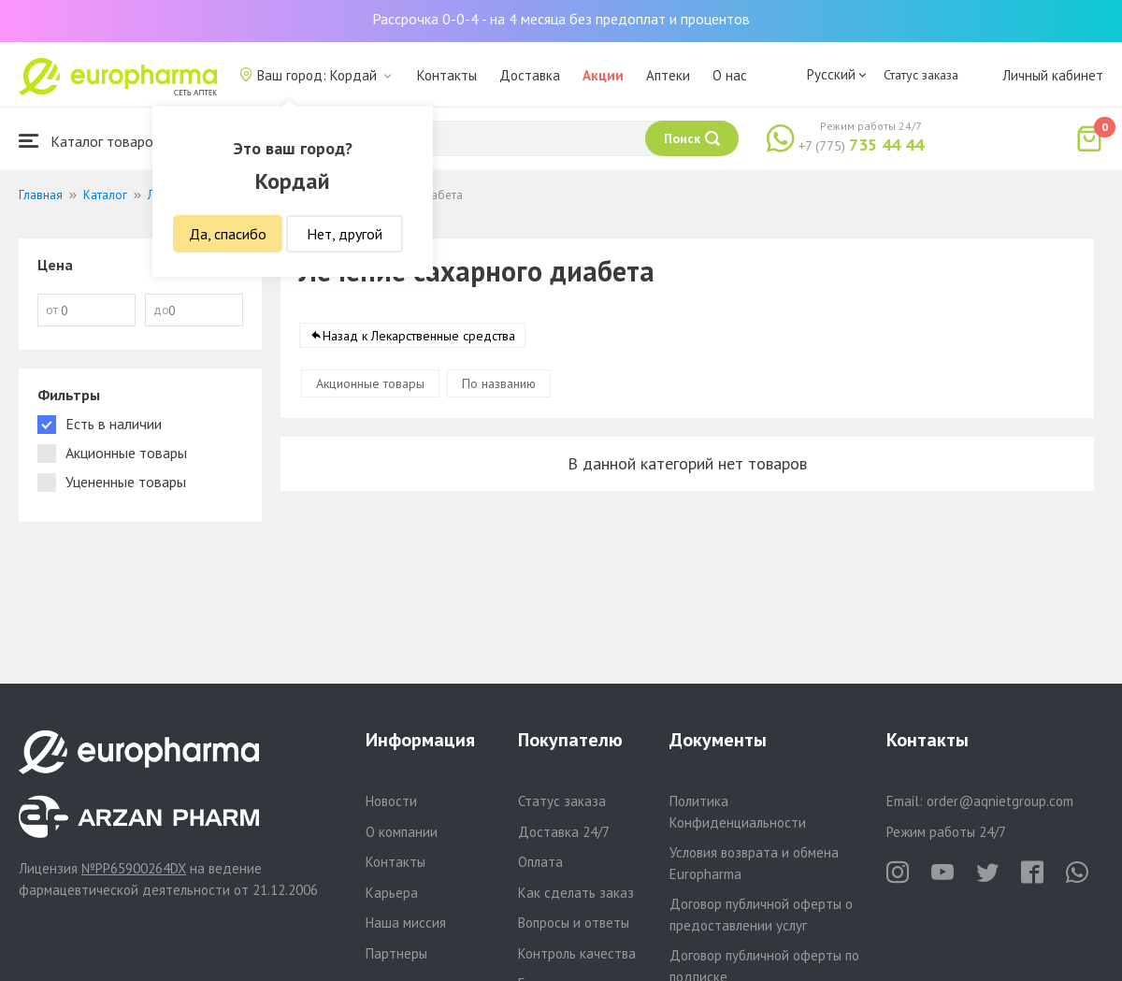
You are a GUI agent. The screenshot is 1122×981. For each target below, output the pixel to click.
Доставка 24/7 (564, 832)
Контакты (447, 75)
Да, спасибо (227, 233)
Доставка (529, 75)
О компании (402, 832)
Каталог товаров (90, 141)
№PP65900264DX (133, 868)
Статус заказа (921, 74)
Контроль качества (577, 953)
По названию (499, 383)
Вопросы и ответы (573, 922)
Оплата (540, 862)
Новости (391, 801)
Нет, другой (344, 233)
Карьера (392, 893)
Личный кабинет (1052, 75)
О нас (729, 75)
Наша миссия (406, 922)
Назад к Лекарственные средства (419, 335)
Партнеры (396, 953)
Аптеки (668, 75)
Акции (603, 75)
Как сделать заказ (576, 893)
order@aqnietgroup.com (1000, 801)
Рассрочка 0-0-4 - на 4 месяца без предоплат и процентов (561, 18)
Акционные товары (370, 383)
